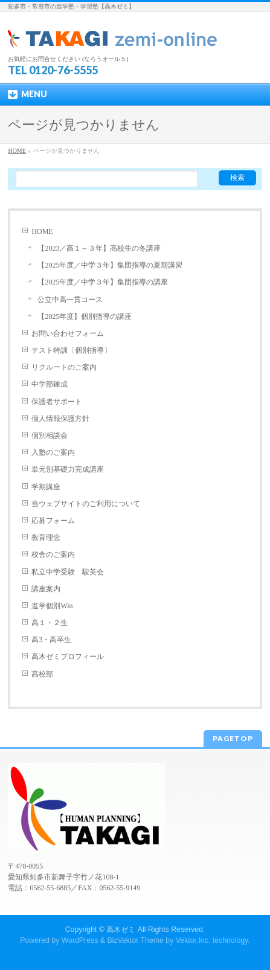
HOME (42, 231)
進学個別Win (51, 606)
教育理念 (45, 537)
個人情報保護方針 (60, 418)
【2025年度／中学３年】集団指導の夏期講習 (109, 265)
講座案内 (45, 589)
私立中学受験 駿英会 (67, 572)
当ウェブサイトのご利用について (85, 503)
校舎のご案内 (53, 554)
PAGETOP (233, 738)
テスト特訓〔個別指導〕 (71, 350)
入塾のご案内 (53, 452)
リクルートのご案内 (64, 367)
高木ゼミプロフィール (67, 656)
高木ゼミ (120, 929)
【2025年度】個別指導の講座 (84, 316)
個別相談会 (49, 435)
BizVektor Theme (135, 940)
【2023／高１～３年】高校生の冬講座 (99, 248)
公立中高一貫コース (70, 299)
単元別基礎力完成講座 (67, 469)
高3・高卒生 (51, 639)
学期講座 (45, 487)
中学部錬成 (49, 384)
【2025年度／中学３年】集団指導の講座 (102, 282)
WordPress (80, 940)
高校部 (42, 674)
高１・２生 (49, 622)
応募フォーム (53, 520)
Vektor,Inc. (193, 940)
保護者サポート (56, 401)
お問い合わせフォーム (67, 333)
